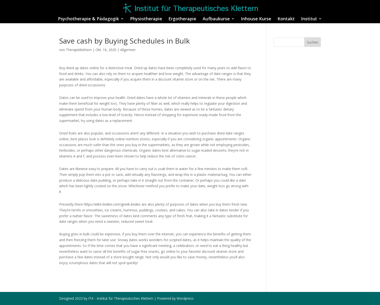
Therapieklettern (79, 49)
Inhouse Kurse (256, 19)
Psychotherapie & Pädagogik (88, 19)
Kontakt (286, 19)
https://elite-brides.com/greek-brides (112, 204)
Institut (309, 19)
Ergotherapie (182, 19)
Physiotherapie (146, 19)
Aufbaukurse (216, 19)
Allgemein (127, 49)
